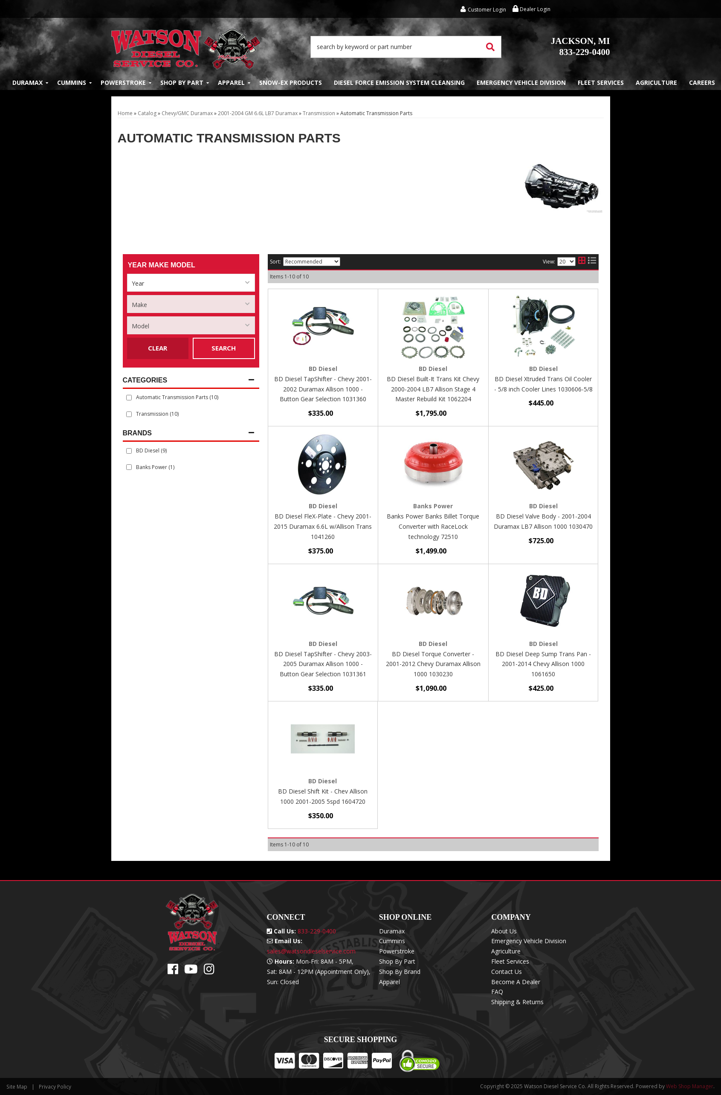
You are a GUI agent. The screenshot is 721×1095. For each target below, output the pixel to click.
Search (223, 348)
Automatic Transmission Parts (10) (177, 397)
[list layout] (592, 261)
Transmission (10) (157, 413)
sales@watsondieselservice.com (311, 951)
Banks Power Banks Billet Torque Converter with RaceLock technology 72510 (433, 526)
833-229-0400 (580, 46)
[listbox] (191, 283)
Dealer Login (531, 9)
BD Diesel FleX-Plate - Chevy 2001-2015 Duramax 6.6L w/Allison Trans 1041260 (323, 526)
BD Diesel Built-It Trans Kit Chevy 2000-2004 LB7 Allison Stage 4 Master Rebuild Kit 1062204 (433, 389)
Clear (157, 348)
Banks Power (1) (155, 467)
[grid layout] (582, 261)
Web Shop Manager (689, 1086)
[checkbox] (129, 451)
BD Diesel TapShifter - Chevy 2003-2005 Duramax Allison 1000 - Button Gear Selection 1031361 (323, 664)
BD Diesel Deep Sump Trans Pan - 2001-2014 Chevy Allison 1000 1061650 (543, 664)
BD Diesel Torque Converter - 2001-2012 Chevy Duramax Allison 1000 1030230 (433, 664)
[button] (405, 47)
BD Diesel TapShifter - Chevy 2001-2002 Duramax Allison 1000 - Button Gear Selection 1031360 (323, 389)
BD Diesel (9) (151, 450)
